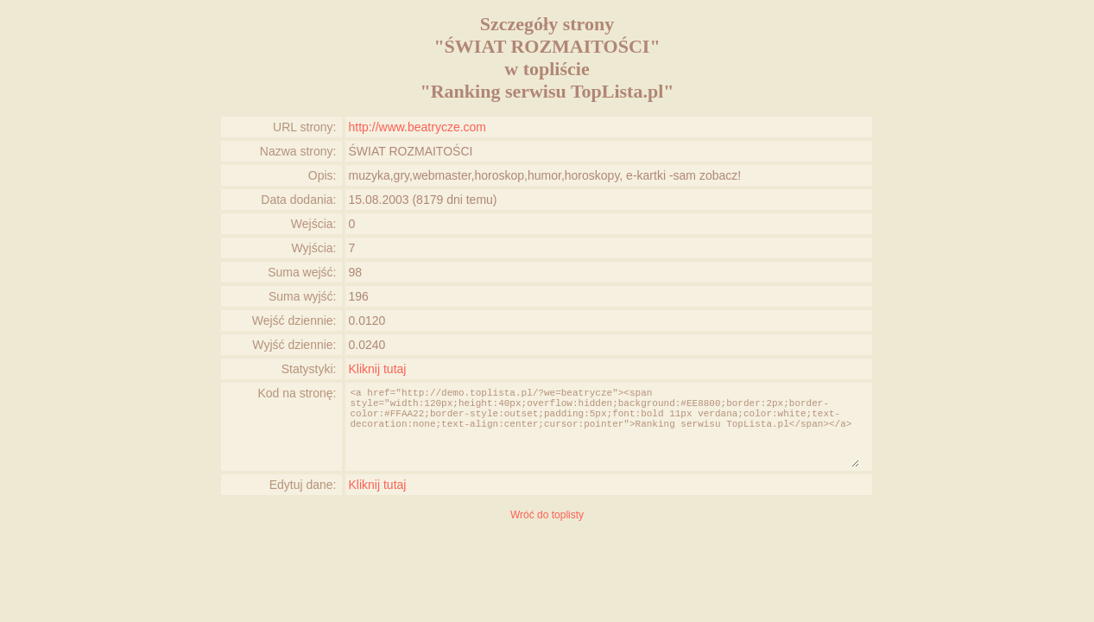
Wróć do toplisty (547, 515)
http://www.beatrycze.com (418, 127)
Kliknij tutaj (378, 369)
